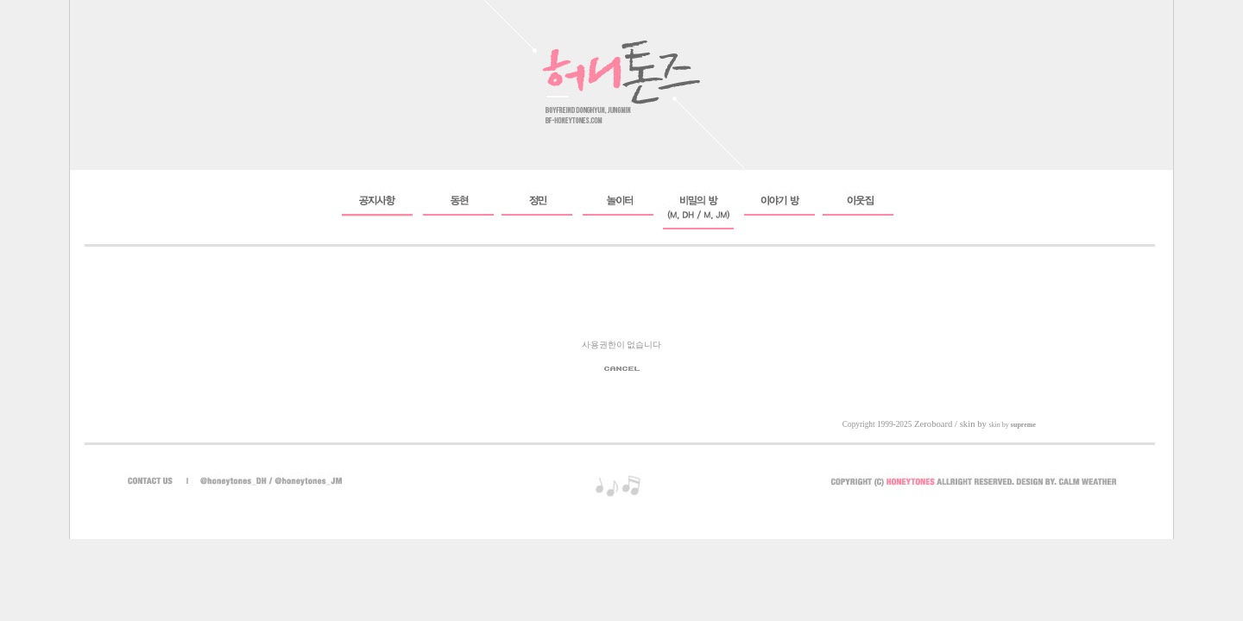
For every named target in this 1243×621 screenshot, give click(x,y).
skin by (1012, 425)
